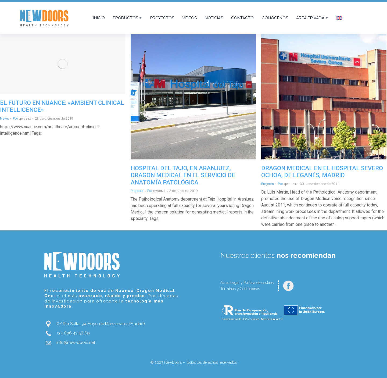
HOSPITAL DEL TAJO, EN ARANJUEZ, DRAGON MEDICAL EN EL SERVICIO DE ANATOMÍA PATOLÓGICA (183, 175)
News (4, 118)
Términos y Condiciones (240, 289)
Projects (137, 191)
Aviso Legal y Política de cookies (247, 282)
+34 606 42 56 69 (73, 333)
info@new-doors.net (75, 342)
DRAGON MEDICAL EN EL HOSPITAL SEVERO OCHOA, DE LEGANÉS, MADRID (322, 172)
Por (22, 118)
